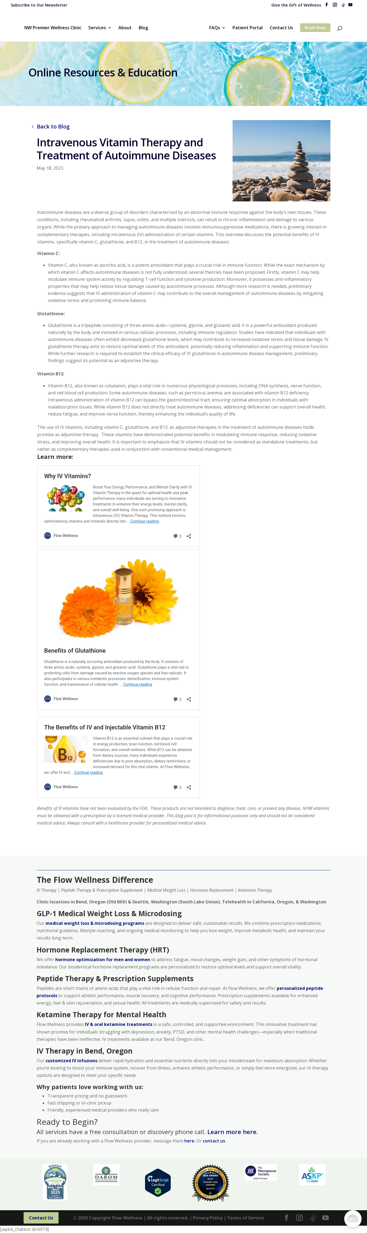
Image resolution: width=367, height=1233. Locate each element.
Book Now (315, 28)
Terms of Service (245, 1218)
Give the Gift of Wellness (296, 5)
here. (190, 1141)
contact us (214, 1141)
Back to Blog (53, 126)
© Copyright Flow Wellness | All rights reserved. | (132, 1218)
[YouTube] (350, 6)
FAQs (214, 28)
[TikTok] (343, 6)
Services (97, 28)
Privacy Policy (208, 1218)
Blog (143, 28)
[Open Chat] (353, 1219)
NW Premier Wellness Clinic (52, 28)
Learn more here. (232, 1132)
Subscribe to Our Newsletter (39, 5)
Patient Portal (248, 28)
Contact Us (281, 28)
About (125, 28)
